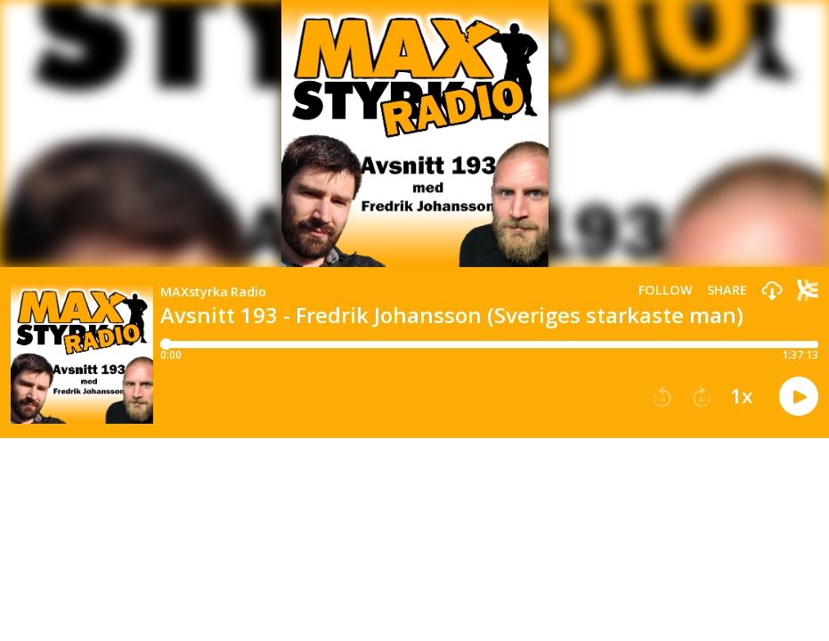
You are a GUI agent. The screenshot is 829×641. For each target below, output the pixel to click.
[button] (772, 291)
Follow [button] (665, 290)
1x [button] (741, 396)
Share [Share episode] (727, 290)
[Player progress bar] (489, 344)
